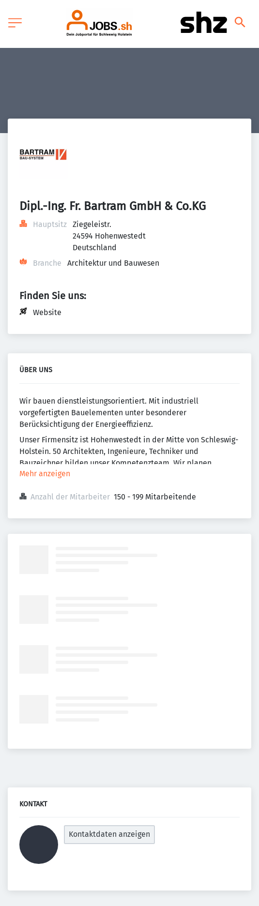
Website (47, 312)
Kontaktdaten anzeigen (109, 834)
